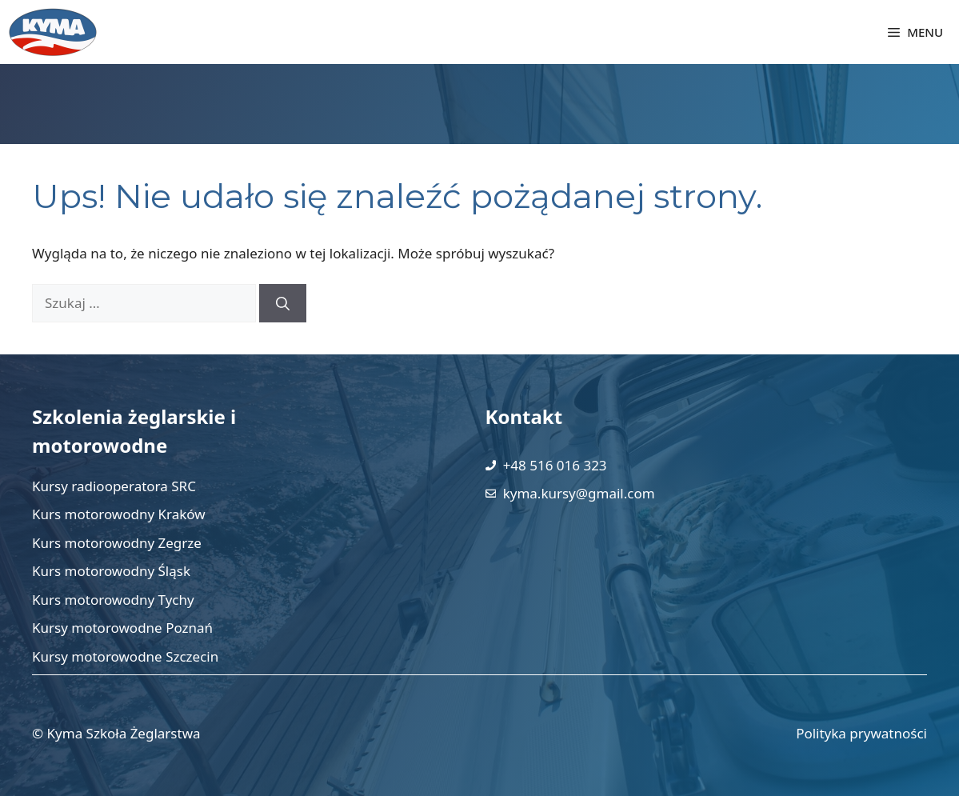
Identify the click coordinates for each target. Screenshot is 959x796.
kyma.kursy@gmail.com (579, 493)
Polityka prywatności (861, 733)
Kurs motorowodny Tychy (113, 599)
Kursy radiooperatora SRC (114, 486)
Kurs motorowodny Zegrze (117, 543)
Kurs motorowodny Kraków (119, 514)
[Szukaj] (282, 303)
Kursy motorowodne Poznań (122, 627)
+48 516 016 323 (555, 465)
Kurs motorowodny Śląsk (111, 571)
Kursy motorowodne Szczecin (125, 656)
